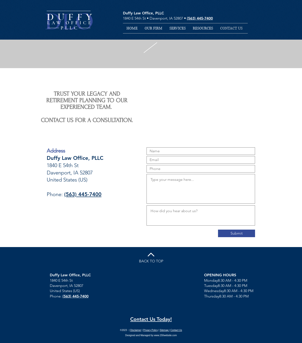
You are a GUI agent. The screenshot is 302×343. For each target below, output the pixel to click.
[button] (177, 28)
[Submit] (236, 233)
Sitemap (164, 330)
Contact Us (176, 330)
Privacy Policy (150, 330)
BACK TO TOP (151, 261)
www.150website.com (165, 335)
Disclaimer (135, 330)
